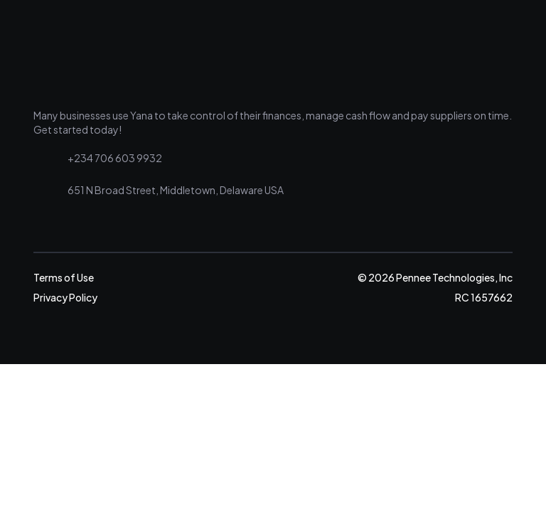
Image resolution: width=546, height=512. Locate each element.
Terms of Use (63, 277)
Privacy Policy (65, 297)
